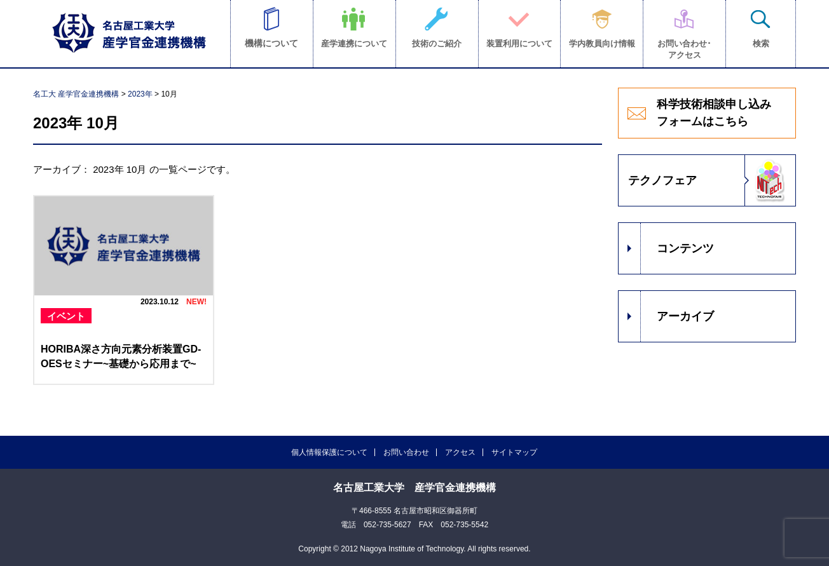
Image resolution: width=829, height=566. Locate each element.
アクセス (460, 452)
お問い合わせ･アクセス (684, 49)
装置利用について (519, 43)
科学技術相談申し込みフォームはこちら (714, 113)
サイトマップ (514, 452)
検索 (761, 43)
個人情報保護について (329, 452)
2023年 (140, 94)
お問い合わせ (406, 452)
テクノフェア (662, 180)
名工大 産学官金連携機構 (76, 94)
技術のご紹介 (437, 43)
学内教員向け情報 (602, 43)
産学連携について (354, 43)
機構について (271, 43)
